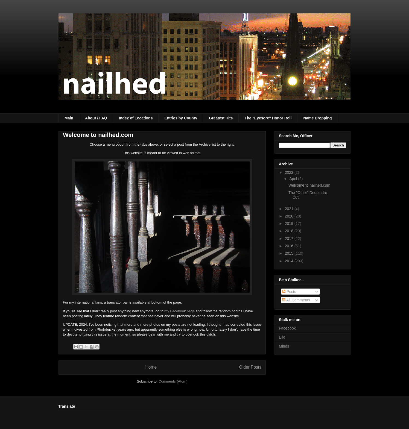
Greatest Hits (221, 118)
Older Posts (250, 367)
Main (69, 118)
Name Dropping (317, 118)
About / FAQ (96, 118)
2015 (289, 253)
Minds (284, 346)
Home (151, 367)
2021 (289, 209)
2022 (289, 172)
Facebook (287, 328)
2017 (289, 238)
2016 (289, 246)
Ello (282, 337)
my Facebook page (179, 311)
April (293, 179)
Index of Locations (136, 118)
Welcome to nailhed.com (98, 134)
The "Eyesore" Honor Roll (267, 118)
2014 (289, 261)
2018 (289, 231)
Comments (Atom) (173, 381)
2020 (289, 216)
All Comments (296, 300)
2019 (289, 223)
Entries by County (180, 118)
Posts (289, 291)
